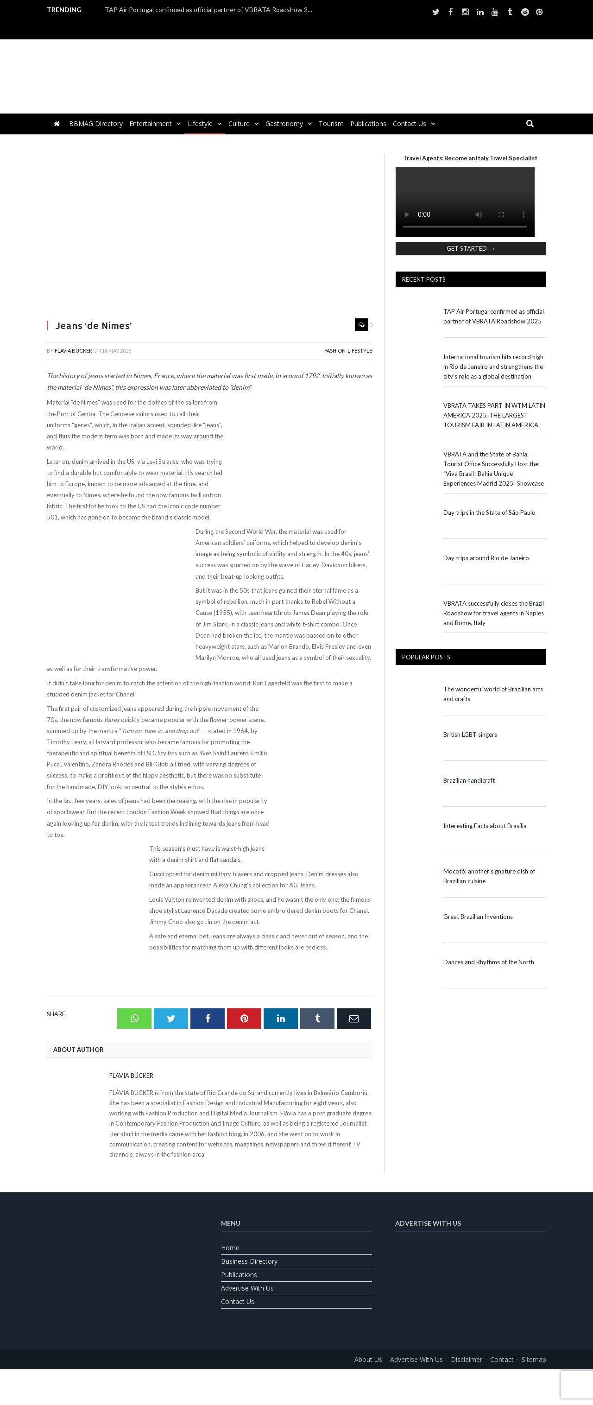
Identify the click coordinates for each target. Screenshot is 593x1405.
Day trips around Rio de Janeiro (486, 558)
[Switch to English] (273, 1380)
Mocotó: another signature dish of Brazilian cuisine (489, 876)
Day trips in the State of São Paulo (489, 512)
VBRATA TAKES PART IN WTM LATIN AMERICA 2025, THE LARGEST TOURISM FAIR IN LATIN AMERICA (494, 415)
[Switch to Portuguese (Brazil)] (296, 1380)
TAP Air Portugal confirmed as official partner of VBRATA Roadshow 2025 (211, 9)
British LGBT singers (470, 734)
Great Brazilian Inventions (478, 916)
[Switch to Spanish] (319, 1380)
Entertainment (150, 123)
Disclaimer (466, 1359)
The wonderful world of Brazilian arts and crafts (493, 693)
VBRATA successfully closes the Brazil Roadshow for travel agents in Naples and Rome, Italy (493, 613)
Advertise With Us (247, 1288)
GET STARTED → (471, 248)
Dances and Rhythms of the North (488, 962)
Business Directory (249, 1261)
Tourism (331, 123)
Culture (239, 123)
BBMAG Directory (96, 123)
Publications (368, 123)
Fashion (335, 351)
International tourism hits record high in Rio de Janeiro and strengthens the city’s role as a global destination (493, 366)
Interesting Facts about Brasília (485, 825)
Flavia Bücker (73, 351)
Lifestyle (200, 123)
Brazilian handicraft (469, 780)
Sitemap (534, 1359)
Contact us (409, 123)
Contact (502, 1359)
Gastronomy (284, 123)
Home (230, 1247)
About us (368, 1359)
